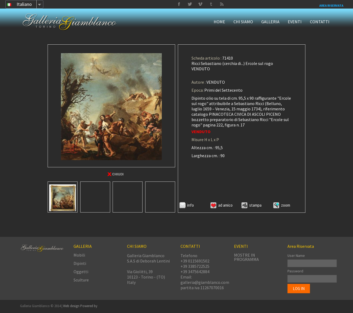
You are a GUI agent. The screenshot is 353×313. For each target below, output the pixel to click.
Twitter (211, 4)
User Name (296, 255)
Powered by (88, 306)
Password (295, 271)
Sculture (81, 280)
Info (190, 205)
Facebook (179, 4)
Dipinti (80, 263)
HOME (219, 21)
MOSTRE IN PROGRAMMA (246, 257)
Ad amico (225, 205)
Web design (71, 306)
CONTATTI (319, 21)
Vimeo (189, 4)
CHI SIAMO (243, 21)
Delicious (221, 4)
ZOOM (285, 205)
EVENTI (295, 21)
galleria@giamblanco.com (205, 282)
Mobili (79, 255)
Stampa (255, 205)
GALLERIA (270, 21)
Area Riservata (331, 5)
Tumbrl (200, 4)
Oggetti (81, 271)
